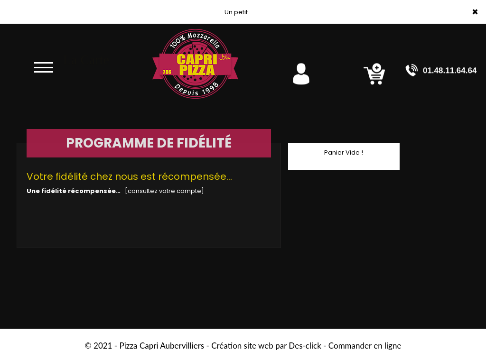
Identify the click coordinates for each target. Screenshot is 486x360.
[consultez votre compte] (164, 190)
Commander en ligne (365, 346)
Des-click (305, 346)
